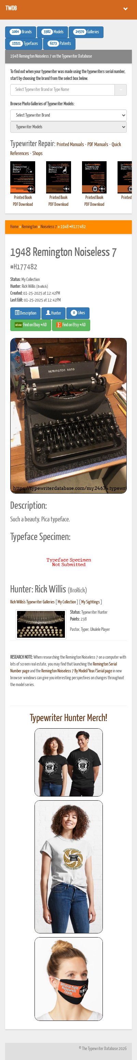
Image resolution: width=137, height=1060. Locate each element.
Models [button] (52, 32)
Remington (29, 227)
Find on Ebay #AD (31, 325)
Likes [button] (78, 313)
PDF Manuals (97, 144)
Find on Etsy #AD (71, 325)
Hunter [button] (53, 313)
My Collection (67, 602)
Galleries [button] (86, 32)
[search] (68, 115)
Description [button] (25, 313)
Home (14, 227)
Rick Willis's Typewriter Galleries (32, 602)
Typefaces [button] (24, 43)
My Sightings (90, 602)
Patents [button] (59, 43)
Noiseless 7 (49, 227)
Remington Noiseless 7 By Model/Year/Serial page (76, 671)
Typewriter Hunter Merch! (68, 718)
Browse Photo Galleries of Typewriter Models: (42, 104)
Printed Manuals (70, 144)
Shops (37, 153)
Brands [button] (21, 32)
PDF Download (23, 204)
